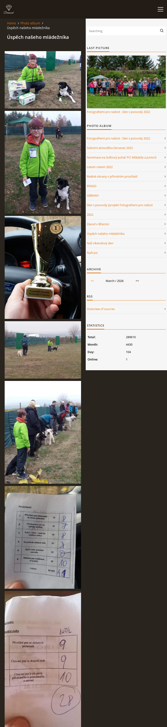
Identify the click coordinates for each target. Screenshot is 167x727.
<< (92, 281)
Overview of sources (101, 309)
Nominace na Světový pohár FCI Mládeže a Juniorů (122, 157)
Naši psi (92, 253)
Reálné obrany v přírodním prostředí (112, 176)
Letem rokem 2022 (100, 167)
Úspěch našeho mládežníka (105, 233)
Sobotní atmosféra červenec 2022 (110, 148)
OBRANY (93, 195)
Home (11, 23)
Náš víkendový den (100, 243)
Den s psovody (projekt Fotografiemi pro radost (120, 205)
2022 (90, 214)
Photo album (30, 23)
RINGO (91, 186)
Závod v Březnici (98, 224)
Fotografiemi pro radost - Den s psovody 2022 (118, 112)
